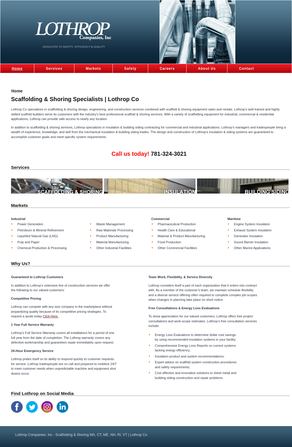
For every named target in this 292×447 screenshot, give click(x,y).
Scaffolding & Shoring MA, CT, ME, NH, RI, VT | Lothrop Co (78, 33)
